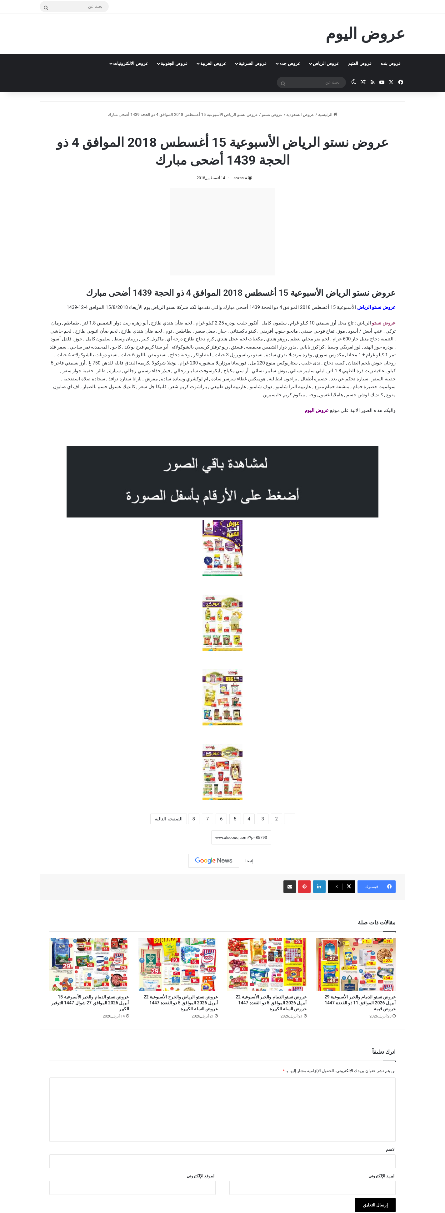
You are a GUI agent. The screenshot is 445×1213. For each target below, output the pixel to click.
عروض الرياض (326, 63)
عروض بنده (391, 63)
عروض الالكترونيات (130, 63)
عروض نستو (272, 114)
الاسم (391, 1149)
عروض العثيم (360, 63)
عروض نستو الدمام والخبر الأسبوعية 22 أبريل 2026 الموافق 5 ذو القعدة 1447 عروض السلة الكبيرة (271, 1002)
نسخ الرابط (192, 837)
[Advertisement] (222, 231)
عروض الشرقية (253, 63)
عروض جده (289, 63)
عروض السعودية (300, 114)
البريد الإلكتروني (382, 1176)
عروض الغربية (213, 63)
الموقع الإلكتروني (201, 1176)
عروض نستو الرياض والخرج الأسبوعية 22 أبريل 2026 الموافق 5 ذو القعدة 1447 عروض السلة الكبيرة (181, 1002)
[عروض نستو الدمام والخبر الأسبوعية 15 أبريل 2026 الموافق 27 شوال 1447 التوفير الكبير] (89, 964)
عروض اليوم (317, 410)
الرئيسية (327, 114)
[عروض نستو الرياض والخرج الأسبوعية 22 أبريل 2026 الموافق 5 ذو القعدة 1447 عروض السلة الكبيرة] (178, 964)
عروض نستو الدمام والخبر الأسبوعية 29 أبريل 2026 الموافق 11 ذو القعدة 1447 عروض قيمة (360, 1002)
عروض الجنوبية (174, 63)
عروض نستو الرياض (376, 307)
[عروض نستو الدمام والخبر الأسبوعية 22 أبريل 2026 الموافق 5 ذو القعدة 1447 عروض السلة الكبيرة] (267, 964)
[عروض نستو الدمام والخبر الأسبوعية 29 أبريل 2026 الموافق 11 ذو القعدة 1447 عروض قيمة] (356, 964)
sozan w (241, 178)
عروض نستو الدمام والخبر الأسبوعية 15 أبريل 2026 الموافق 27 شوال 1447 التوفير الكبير (90, 1002)
